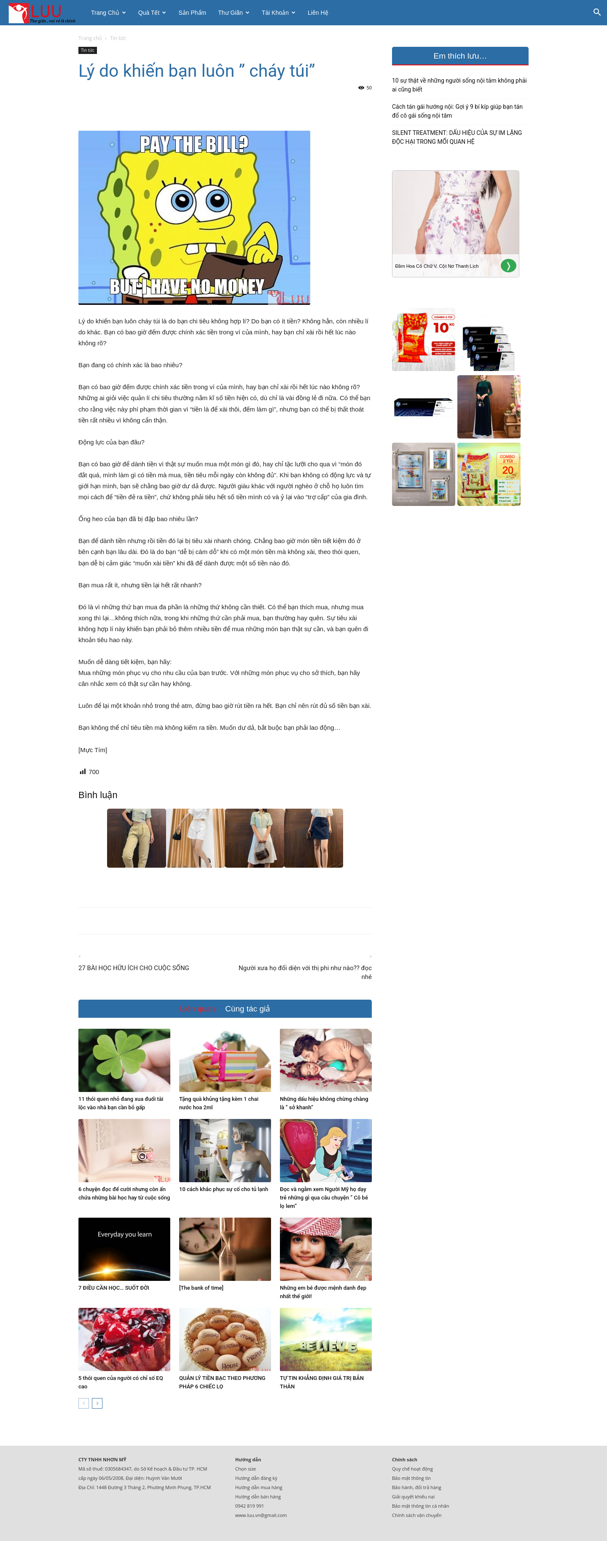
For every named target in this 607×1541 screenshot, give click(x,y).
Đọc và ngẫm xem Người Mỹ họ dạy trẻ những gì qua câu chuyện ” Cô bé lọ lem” (324, 1197)
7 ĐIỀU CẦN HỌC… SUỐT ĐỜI (113, 1288)
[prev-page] (83, 1403)
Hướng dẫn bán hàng (258, 1496)
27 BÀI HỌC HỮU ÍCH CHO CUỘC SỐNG (133, 968)
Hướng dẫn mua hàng (258, 1487)
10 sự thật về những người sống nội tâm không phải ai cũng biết (459, 85)
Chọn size (245, 1469)
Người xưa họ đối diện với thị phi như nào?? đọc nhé (305, 972)
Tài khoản (278, 12)
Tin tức (87, 50)
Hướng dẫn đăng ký (256, 1478)
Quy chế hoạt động (412, 1469)
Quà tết (152, 12)
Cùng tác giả (247, 1009)
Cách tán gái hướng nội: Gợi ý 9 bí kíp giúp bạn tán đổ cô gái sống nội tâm (457, 111)
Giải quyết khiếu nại (413, 1496)
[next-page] (97, 1403)
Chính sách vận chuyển (416, 1515)
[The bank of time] (201, 1288)
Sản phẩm (192, 12)
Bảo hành (402, 1487)
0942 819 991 (249, 1506)
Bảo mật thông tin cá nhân (420, 1506)
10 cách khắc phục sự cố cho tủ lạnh (223, 1189)
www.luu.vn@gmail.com (261, 1515)
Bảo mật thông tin (411, 1478)
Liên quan (197, 1009)
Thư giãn (234, 12)
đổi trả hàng (428, 1487)
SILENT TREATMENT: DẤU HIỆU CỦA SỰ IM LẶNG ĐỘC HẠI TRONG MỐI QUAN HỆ (457, 137)
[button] (597, 13)
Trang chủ (108, 12)
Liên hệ (318, 12)
